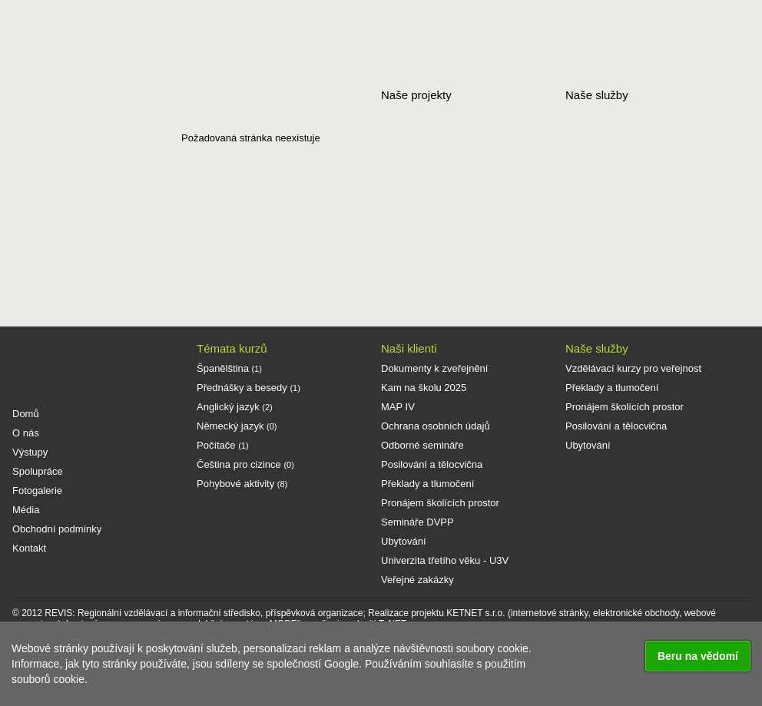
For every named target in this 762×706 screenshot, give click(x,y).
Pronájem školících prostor (440, 503)
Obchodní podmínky (623, 12)
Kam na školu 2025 (423, 387)
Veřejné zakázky (417, 579)
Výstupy (309, 12)
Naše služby (596, 348)
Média (536, 12)
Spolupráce (382, 12)
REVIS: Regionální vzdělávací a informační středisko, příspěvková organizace (204, 613)
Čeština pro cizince (245, 464)
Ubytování (403, 541)
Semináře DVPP (417, 522)
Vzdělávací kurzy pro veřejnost (633, 368)
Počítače (223, 445)
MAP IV (398, 407)
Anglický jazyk (235, 407)
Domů (209, 12)
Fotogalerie (468, 12)
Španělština (229, 368)
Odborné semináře (422, 445)
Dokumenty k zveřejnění (434, 368)
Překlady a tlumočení (427, 483)
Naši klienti (409, 348)
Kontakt (718, 12)
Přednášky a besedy (248, 387)
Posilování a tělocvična (431, 464)
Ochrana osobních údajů (435, 426)
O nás (254, 12)
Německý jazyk (237, 426)
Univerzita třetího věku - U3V (445, 560)
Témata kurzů (232, 348)
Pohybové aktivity (242, 483)
